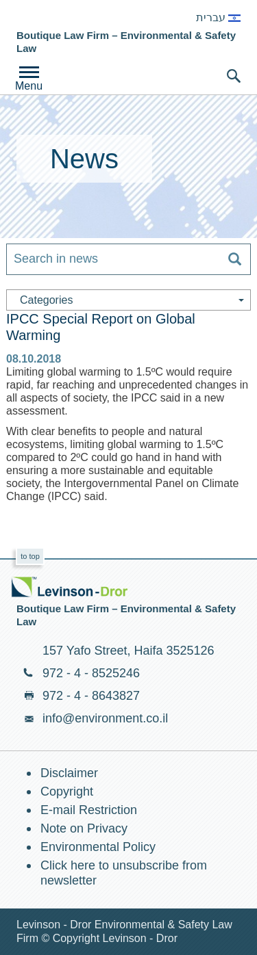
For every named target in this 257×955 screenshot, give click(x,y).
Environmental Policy (98, 847)
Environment (63, 17)
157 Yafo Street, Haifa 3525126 (128, 650)
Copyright (66, 791)
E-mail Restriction (88, 810)
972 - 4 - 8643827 (91, 696)
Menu (28, 86)
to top (30, 556)
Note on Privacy (83, 828)
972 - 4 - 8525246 (91, 673)
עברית (218, 17)
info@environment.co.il (105, 718)
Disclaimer (69, 773)
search (234, 76)
